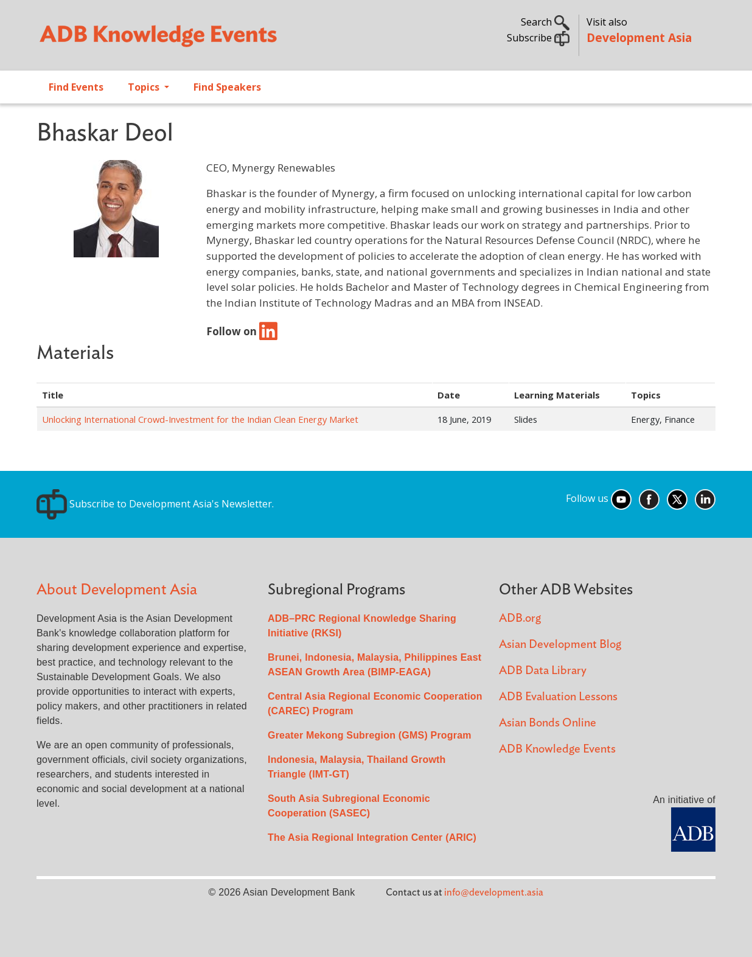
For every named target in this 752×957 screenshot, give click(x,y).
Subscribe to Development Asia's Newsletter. (155, 503)
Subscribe (538, 37)
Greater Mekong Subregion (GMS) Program (370, 735)
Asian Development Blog (560, 644)
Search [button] (545, 22)
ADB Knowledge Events (557, 749)
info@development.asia (493, 892)
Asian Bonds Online (547, 723)
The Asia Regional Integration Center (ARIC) (372, 837)
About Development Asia (117, 589)
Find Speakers (227, 87)
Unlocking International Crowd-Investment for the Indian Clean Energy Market (200, 419)
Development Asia (639, 37)
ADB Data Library (543, 671)
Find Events (76, 87)
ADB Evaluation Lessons (558, 697)
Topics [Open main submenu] (145, 87)
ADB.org (520, 618)
